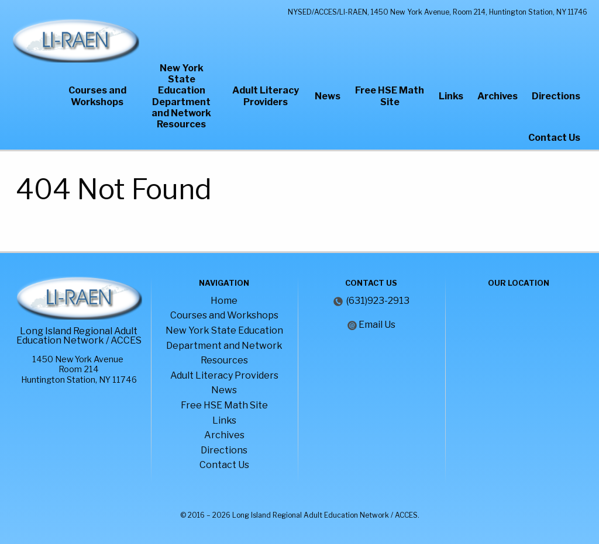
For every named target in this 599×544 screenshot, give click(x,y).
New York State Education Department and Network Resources (181, 96)
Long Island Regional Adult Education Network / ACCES (79, 335)
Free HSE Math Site (389, 96)
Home (224, 300)
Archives (497, 96)
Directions (556, 96)
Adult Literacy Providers (265, 96)
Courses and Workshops (97, 96)
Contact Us (554, 137)
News (327, 96)
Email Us (377, 324)
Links (451, 96)
